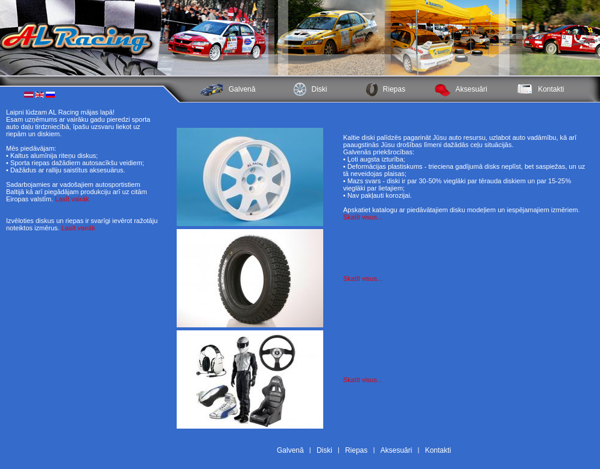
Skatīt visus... (362, 217)
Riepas (394, 89)
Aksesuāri (471, 89)
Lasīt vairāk (72, 199)
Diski (319, 89)
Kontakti (551, 89)
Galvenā (242, 89)
